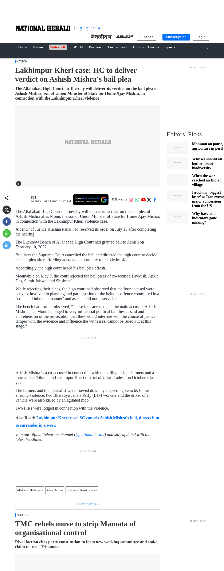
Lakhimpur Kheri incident (81, 490)
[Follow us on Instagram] (131, 199)
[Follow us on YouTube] (143, 199)
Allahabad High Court (30, 490)
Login (201, 37)
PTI (33, 197)
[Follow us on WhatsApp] (137, 199)
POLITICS (22, 515)
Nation (21, 61)
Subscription (176, 37)
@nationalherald (89, 434)
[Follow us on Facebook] (155, 199)
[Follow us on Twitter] (149, 199)
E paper (146, 37)
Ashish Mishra (54, 490)
